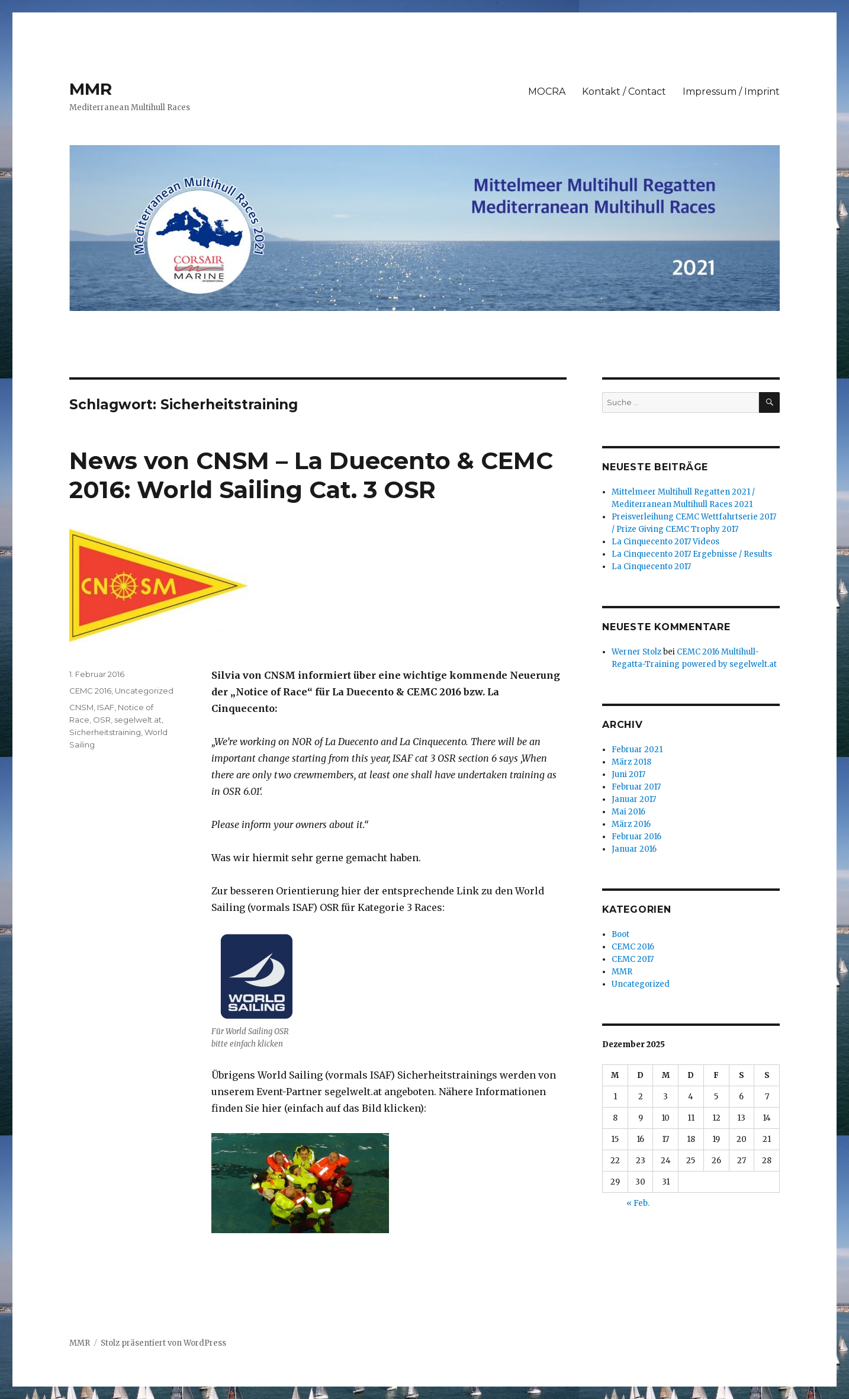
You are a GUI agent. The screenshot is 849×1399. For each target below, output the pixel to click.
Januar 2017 (634, 799)
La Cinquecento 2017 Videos (665, 542)
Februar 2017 (636, 787)
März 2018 (631, 762)
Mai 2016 (628, 812)
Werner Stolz (636, 652)
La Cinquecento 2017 (651, 566)
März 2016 (631, 824)
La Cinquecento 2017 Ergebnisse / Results (692, 554)
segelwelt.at (138, 719)
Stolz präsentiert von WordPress (163, 1343)
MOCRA (546, 91)
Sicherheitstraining (105, 732)
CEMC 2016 (90, 690)
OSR (102, 719)
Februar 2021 (637, 750)
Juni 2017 (628, 774)
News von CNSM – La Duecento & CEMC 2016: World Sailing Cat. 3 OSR (311, 475)
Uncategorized (144, 690)
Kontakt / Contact (624, 91)
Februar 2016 (636, 837)
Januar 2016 (634, 849)
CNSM (81, 707)
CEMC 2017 (633, 959)
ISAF (105, 707)
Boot (620, 934)
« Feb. (637, 1203)
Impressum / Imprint (731, 91)
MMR (90, 89)
